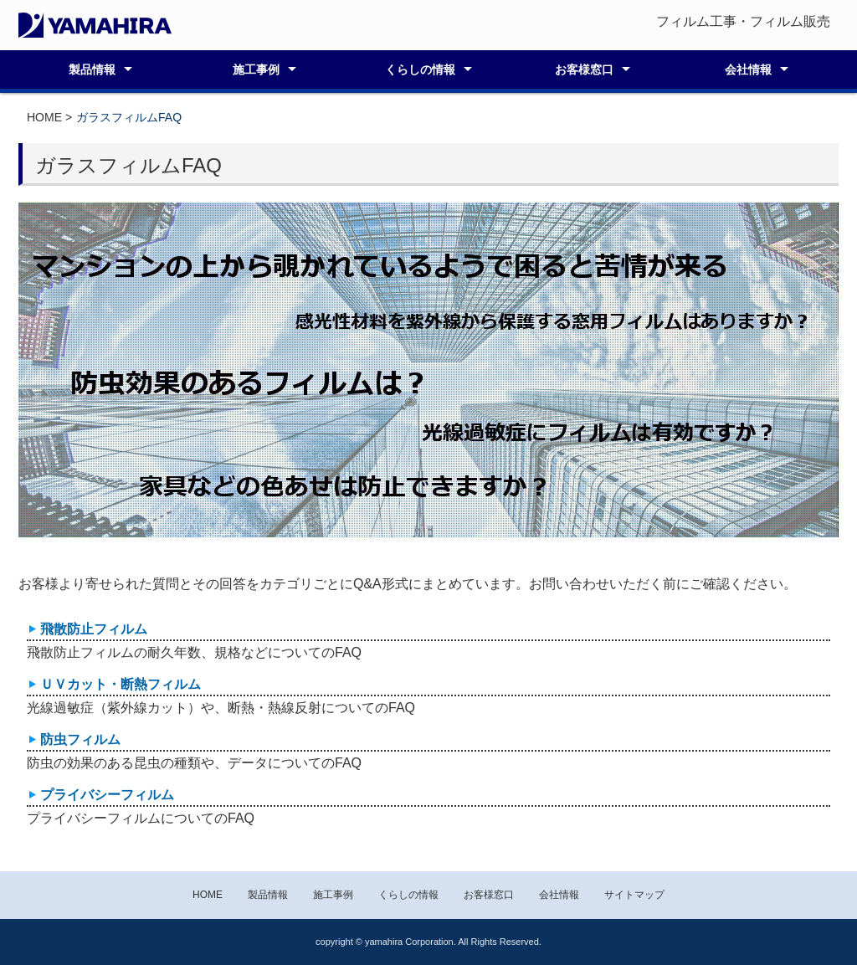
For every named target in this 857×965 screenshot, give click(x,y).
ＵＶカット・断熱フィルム (120, 684)
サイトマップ (634, 895)
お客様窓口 (584, 69)
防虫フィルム (80, 739)
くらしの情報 (420, 69)
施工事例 (256, 69)
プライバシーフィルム (107, 795)
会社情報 (748, 69)
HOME (44, 117)
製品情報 (92, 69)
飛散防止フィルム (93, 629)
